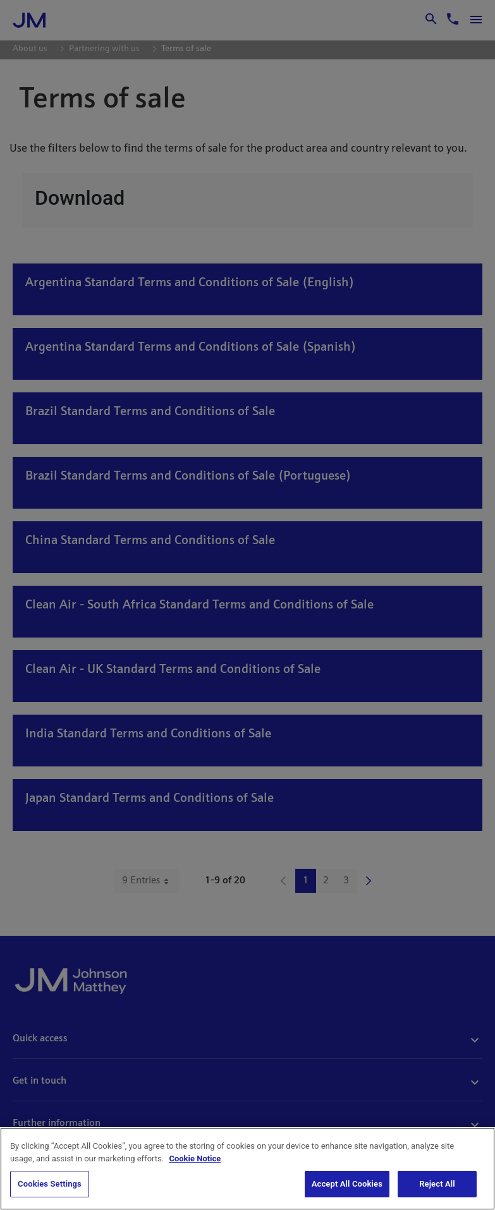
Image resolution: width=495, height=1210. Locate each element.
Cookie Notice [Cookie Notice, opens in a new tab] (195, 1158)
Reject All (437, 1184)
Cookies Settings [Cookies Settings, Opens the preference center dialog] (50, 1184)
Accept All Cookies (347, 1184)
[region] (247, 1168)
